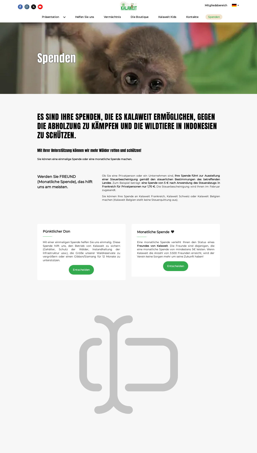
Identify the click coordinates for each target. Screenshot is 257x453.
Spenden (214, 21)
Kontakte (192, 21)
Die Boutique (140, 21)
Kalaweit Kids (167, 21)
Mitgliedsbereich (216, 5)
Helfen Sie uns (84, 21)
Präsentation (50, 21)
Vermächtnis (112, 21)
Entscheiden (81, 274)
